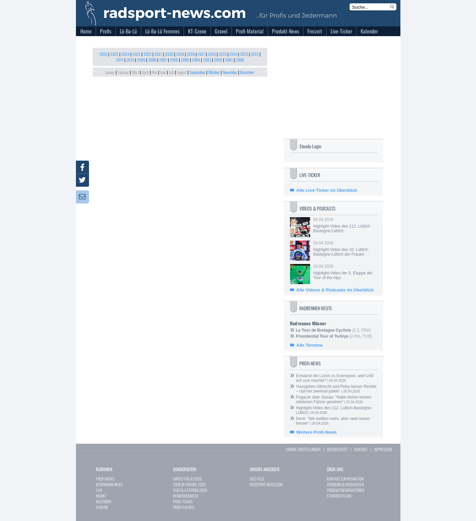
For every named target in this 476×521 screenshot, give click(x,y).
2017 (201, 54)
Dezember (247, 72)
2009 (141, 60)
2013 (244, 54)
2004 (196, 60)
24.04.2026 (345, 272)
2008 (152, 60)
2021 (158, 54)
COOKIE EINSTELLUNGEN (303, 449)
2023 (136, 54)
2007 (163, 60)
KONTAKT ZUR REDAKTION (345, 479)
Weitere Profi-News (316, 432)
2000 (240, 60)
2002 (218, 60)
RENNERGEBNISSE (186, 496)
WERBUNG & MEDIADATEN (345, 484)
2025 (114, 54)
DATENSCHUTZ (337, 449)
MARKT (101, 496)
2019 (180, 54)
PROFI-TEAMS (183, 501)
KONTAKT (361, 449)
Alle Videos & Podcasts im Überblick (335, 289)
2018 (191, 54)
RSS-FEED (257, 479)
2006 (174, 60)
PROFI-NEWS (105, 479)
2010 (130, 60)
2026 (103, 54)
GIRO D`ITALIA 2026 (187, 479)
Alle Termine (309, 345)
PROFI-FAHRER (183, 507)
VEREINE (102, 507)
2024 (125, 54)
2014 (233, 54)
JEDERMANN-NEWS (109, 484)
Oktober (214, 72)
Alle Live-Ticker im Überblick (326, 190)
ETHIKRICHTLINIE (339, 496)
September (197, 72)
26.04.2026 (345, 225)
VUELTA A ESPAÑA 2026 (190, 490)
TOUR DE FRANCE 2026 (189, 484)
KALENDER (103, 501)
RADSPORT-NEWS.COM (266, 484)
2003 (207, 60)
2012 (255, 54)
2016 (212, 54)
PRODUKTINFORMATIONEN (345, 490)
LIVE (99, 490)
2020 (169, 54)
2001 (229, 60)
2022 (148, 54)
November (230, 72)
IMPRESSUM (383, 449)
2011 (119, 60)
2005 (185, 60)
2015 (222, 54)
